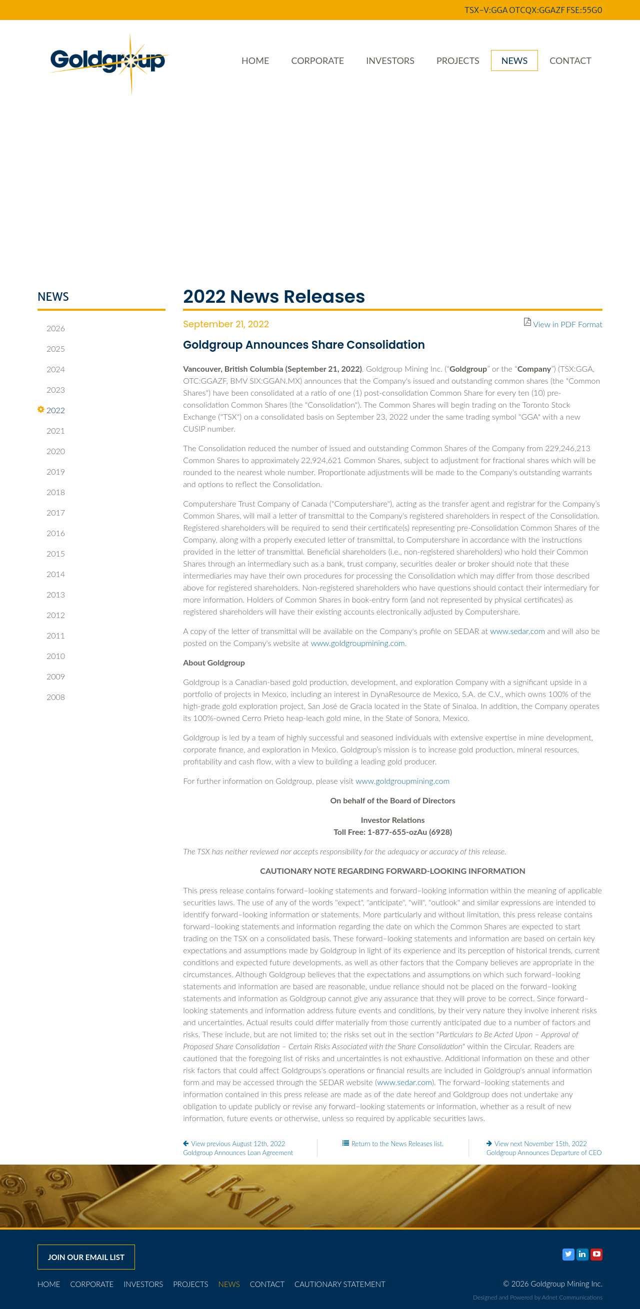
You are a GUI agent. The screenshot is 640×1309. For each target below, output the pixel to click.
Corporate (317, 60)
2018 (51, 492)
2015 (51, 554)
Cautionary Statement (340, 1284)
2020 (51, 451)
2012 (51, 615)
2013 (51, 595)
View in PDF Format (567, 324)
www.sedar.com (517, 631)
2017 (51, 513)
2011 (51, 636)
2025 (51, 349)
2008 (51, 697)
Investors (390, 60)
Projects (458, 60)
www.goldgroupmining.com (358, 643)
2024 (51, 369)
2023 (51, 390)
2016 (51, 533)
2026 (51, 328)
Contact (571, 60)
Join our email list (86, 1257)
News (515, 60)
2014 (51, 574)
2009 (51, 676)
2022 (51, 410)
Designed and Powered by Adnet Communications (537, 1297)
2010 (51, 656)
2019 (51, 472)
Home (255, 60)
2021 (51, 431)
